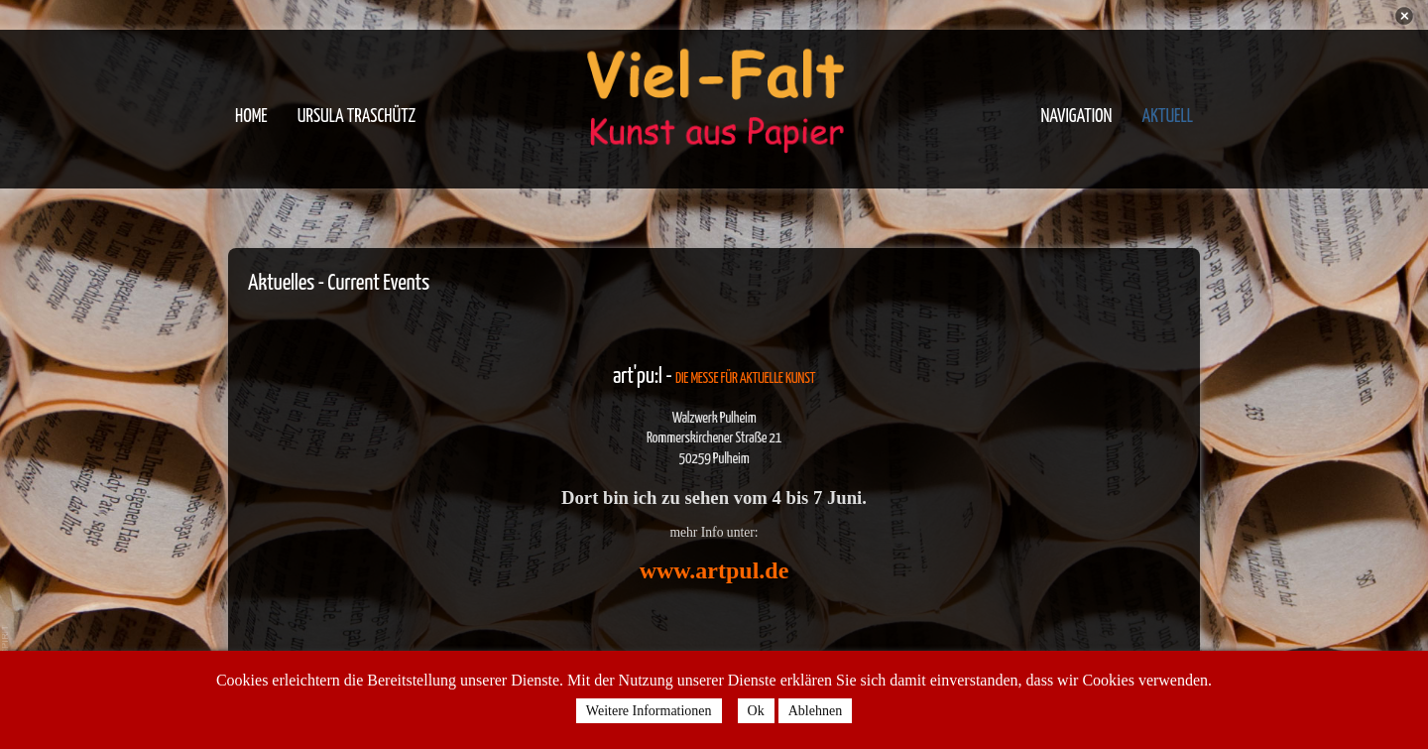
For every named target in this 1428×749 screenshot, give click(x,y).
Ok (756, 710)
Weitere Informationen (649, 710)
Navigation (1076, 116)
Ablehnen (815, 710)
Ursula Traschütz (357, 116)
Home (251, 116)
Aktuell (1167, 116)
